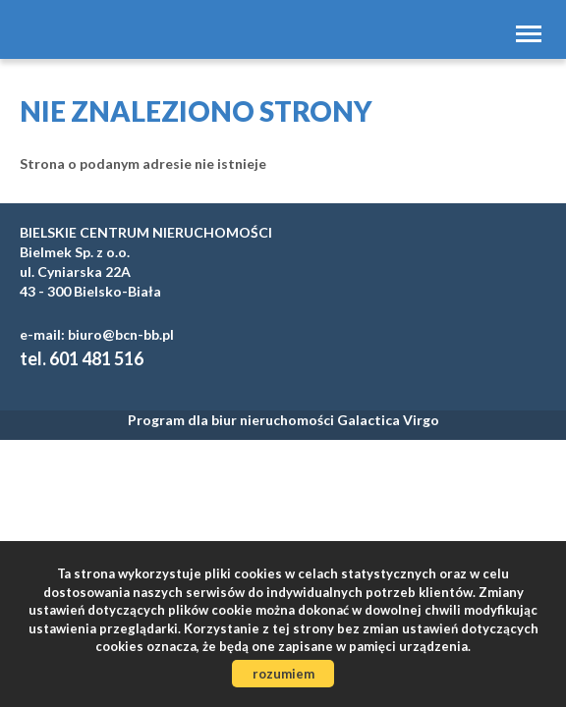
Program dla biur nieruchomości (232, 419)
